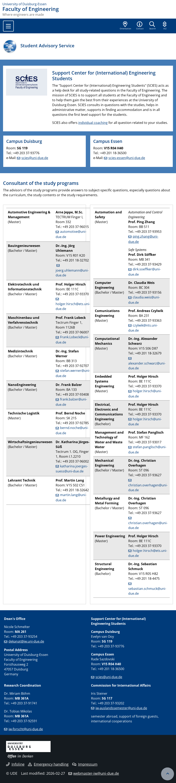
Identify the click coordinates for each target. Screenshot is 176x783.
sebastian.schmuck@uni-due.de (147, 591)
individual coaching (93, 122)
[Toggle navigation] (8, 26)
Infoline (15, 764)
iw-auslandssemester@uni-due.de (121, 708)
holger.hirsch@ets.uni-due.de (73, 306)
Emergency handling (48, 764)
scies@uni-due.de (34, 158)
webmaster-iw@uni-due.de (96, 773)
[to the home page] (88, 4)
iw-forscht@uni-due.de (25, 729)
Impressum (85, 764)
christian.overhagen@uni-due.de (148, 487)
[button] (140, 25)
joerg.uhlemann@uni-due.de (72, 272)
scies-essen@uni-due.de (126, 158)
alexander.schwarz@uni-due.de (146, 365)
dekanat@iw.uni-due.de (26, 641)
